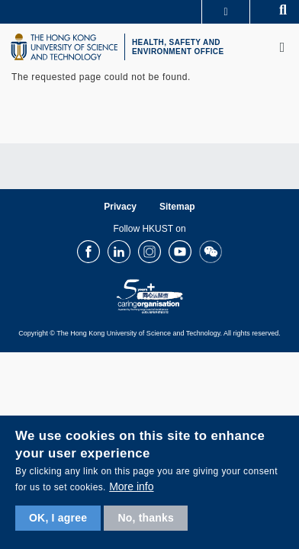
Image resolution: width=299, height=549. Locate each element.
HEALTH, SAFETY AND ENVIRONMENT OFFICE (178, 47)
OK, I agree (58, 518)
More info (131, 486)
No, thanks (145, 518)
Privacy (120, 206)
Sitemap (177, 206)
